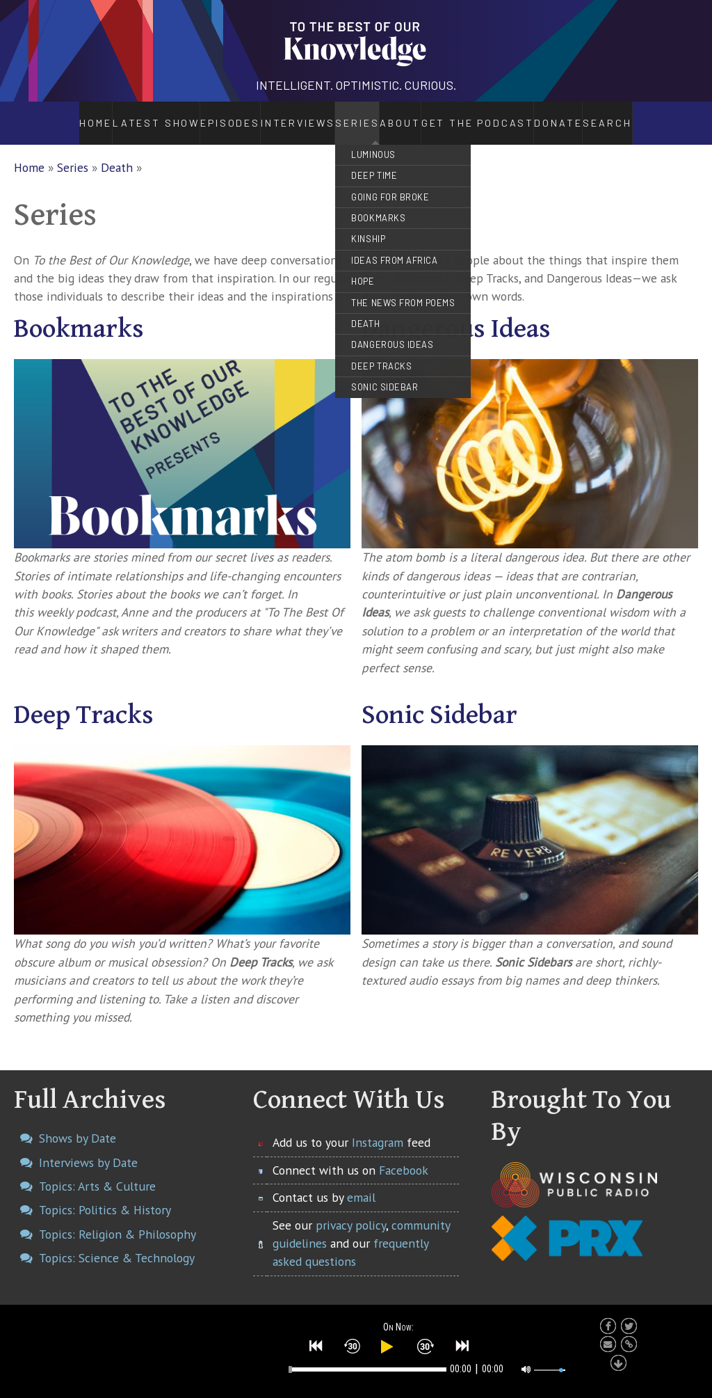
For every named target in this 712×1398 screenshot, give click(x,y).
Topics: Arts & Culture (97, 1171)
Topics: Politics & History (105, 1195)
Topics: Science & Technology (117, 1242)
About (410, 115)
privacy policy (351, 1210)
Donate (594, 115)
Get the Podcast (502, 115)
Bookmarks (79, 314)
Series (341, 115)
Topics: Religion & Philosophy (117, 1219)
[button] (316, 1344)
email (361, 1182)
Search (647, 115)
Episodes (190, 115)
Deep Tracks (84, 700)
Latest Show (120, 115)
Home (58, 115)
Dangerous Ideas (456, 314)
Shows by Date (77, 1123)
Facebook (403, 1155)
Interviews (260, 115)
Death (117, 152)
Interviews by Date (88, 1147)
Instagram (377, 1128)
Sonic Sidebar (439, 700)
